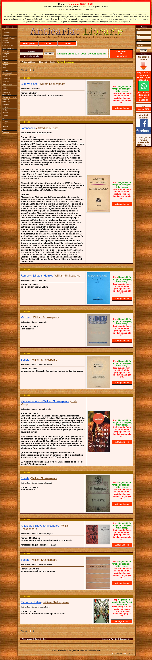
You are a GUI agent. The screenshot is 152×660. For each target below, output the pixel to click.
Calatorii (5, 43)
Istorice (5, 90)
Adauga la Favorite (109, 639)
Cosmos (5, 51)
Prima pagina (27, 639)
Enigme (5, 70)
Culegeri (5, 54)
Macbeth (26, 317)
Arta (4, 30)
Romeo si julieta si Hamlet (37, 275)
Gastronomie (7, 84)
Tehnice (5, 126)
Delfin (4, 56)
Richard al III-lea (31, 602)
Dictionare (6, 59)
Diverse (5, 62)
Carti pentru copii (8, 48)
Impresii (48, 43)
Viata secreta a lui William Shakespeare (45, 401)
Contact (67, 43)
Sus (44, 639)
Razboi (5, 113)
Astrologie (6, 32)
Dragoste (5, 65)
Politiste (5, 110)
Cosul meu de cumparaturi (121, 53)
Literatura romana (9, 97)
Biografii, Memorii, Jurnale (9, 39)
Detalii (27, 78)
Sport (4, 124)
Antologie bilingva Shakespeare (40, 525)
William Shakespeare (66, 62)
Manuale (5, 104)
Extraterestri (7, 73)
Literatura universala (6, 101)
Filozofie (5, 81)
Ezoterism (6, 76)
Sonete (25, 359)
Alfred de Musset (48, 128)
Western (5, 132)
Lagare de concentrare (6, 93)
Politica (5, 107)
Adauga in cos (122, 108)
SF (3, 118)
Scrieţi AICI (143, 109)
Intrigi (4, 87)
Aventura (5, 35)
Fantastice (6, 78)
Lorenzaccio (28, 128)
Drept (4, 67)
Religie (5, 115)
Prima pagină (29, 43)
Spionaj (5, 121)
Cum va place (29, 83)
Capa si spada (7, 45)
